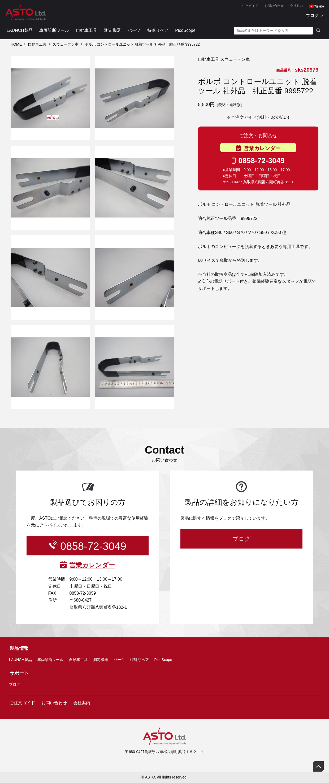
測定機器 (112, 30)
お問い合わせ (274, 6)
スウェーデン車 (66, 44)
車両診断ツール (54, 30)
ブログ (312, 15)
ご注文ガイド (248, 6)
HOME (16, 44)
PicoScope (185, 30)
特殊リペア (157, 30)
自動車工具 (86, 30)
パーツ (134, 30)
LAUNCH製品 (20, 30)
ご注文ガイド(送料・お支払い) (260, 117)
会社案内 (296, 6)
